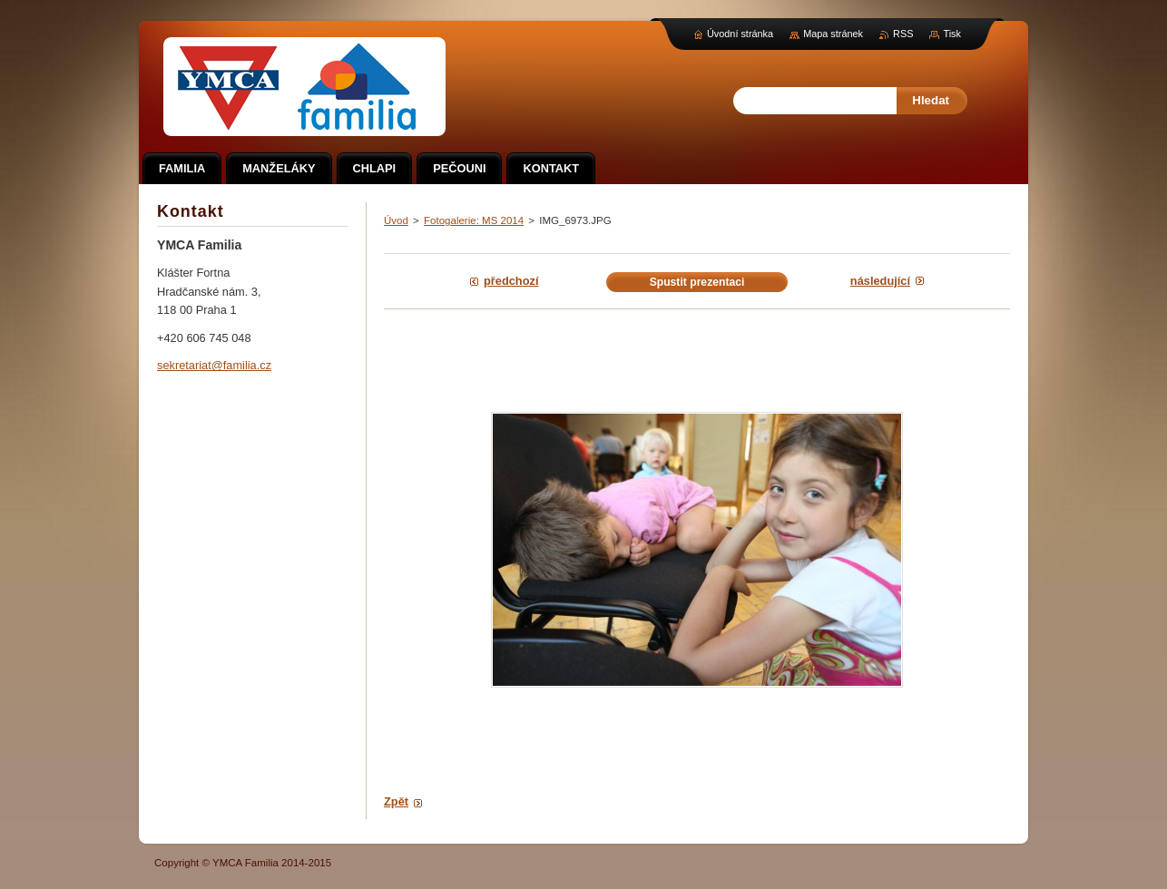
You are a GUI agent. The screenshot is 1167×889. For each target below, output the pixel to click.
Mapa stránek (833, 33)
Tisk (952, 33)
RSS (903, 33)
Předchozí (511, 281)
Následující (880, 281)
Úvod (396, 220)
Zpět (396, 801)
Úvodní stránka (740, 33)
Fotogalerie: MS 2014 (474, 220)
